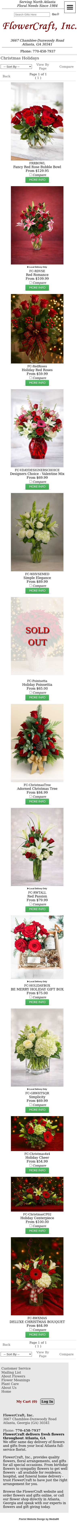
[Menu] (69, 7)
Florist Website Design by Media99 (39, 1519)
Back (6, 76)
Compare (66, 66)
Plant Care (10, 1384)
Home (6, 1391)
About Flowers (13, 1376)
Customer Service (16, 1368)
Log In (47, 1402)
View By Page (42, 66)
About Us (9, 1388)
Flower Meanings (15, 1380)
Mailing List (11, 1372)
